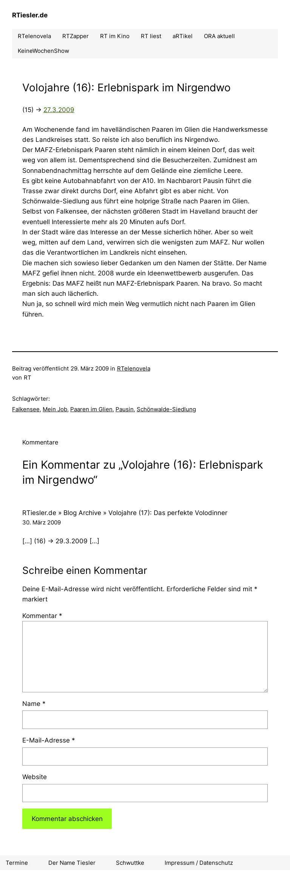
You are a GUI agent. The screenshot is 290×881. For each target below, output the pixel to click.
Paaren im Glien (91, 409)
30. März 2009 (41, 522)
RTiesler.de (30, 15)
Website (34, 777)
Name (34, 703)
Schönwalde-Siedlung (166, 409)
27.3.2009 (58, 110)
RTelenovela (133, 368)
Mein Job (55, 409)
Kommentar (42, 616)
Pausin (125, 409)
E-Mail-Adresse (48, 740)
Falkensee (26, 409)
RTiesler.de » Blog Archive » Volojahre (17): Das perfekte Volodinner (124, 513)
